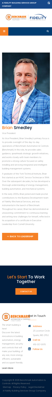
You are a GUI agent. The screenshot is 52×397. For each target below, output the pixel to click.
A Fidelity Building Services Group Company (24, 390)
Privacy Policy (19, 387)
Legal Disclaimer (36, 387)
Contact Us (26, 291)
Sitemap (7, 387)
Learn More (7, 368)
